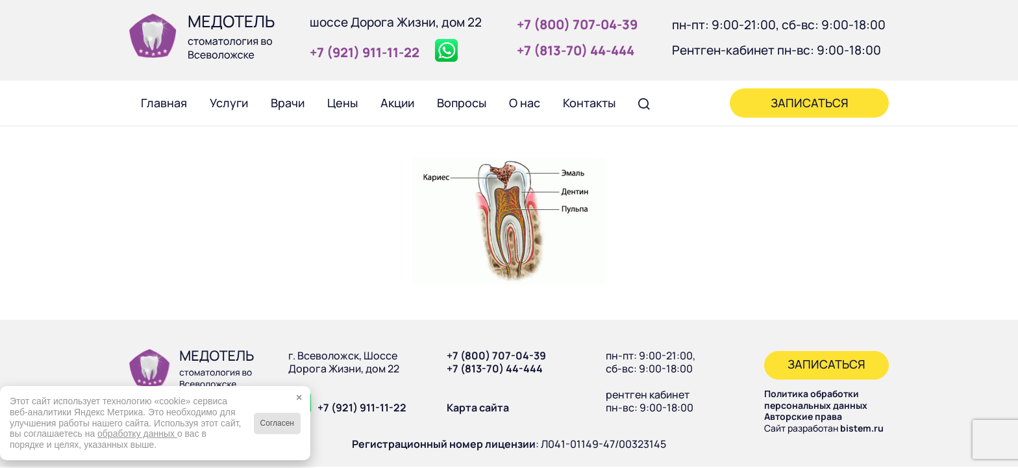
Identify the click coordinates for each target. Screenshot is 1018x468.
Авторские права (803, 416)
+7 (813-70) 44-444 (495, 368)
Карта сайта (478, 407)
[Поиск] (644, 102)
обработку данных (137, 433)
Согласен (277, 423)
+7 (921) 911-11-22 (361, 407)
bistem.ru (862, 428)
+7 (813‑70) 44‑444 (575, 50)
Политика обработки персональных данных (815, 399)
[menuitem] (163, 102)
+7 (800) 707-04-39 (496, 355)
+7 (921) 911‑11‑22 (364, 52)
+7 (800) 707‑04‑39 (577, 24)
